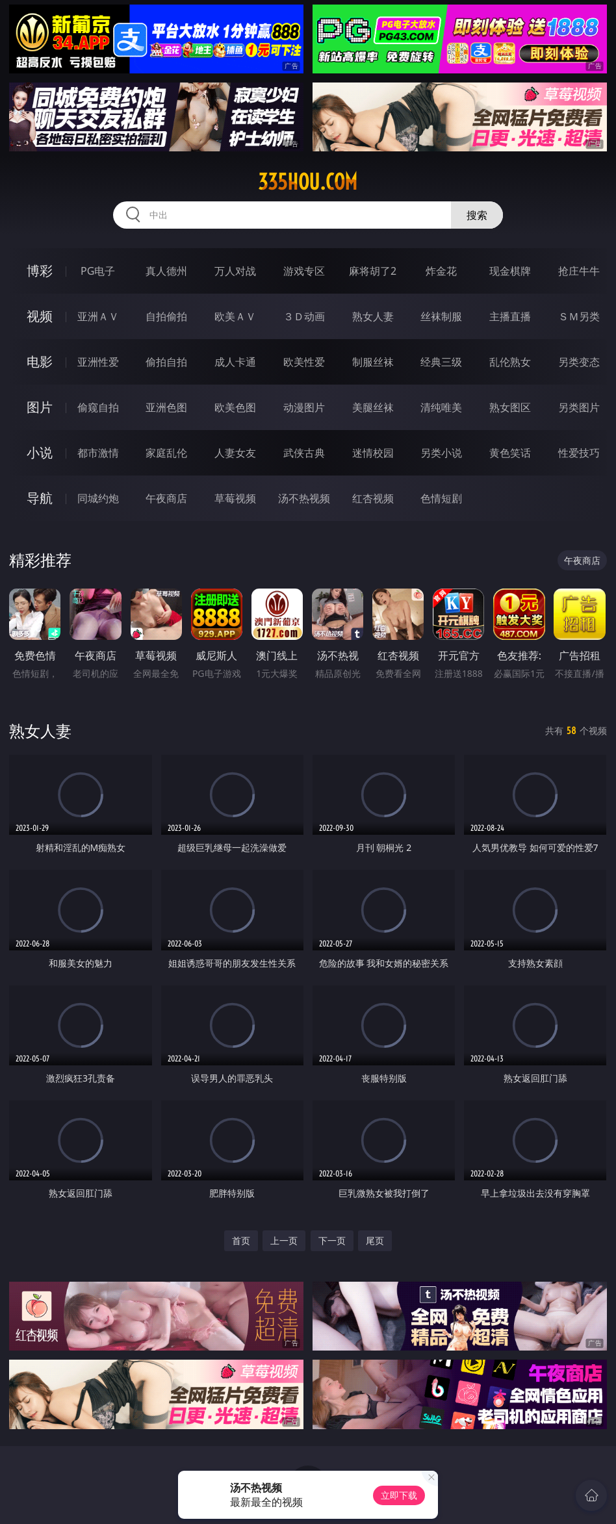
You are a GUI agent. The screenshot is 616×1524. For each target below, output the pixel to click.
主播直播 (510, 316)
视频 (40, 316)
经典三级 (441, 362)
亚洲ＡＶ (98, 316)
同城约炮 (98, 498)
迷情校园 (373, 453)
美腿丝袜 (373, 407)
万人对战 (235, 271)
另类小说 (441, 453)
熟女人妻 (373, 316)
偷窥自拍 (98, 407)
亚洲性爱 (98, 362)
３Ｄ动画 (304, 316)
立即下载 (399, 1495)
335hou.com (307, 182)
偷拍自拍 (166, 362)
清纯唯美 (441, 407)
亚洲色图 (166, 407)
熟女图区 (510, 407)
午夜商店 (166, 498)
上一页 (284, 1240)
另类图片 (579, 407)
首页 (241, 1240)
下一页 (332, 1240)
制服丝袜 (373, 362)
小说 (40, 452)
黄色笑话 (510, 453)
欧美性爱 (304, 362)
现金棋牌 (510, 271)
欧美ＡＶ (235, 316)
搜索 (477, 215)
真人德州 (166, 271)
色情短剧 (441, 498)
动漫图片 (304, 407)
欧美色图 (235, 407)
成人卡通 (235, 362)
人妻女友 (235, 453)
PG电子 (98, 271)
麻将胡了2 (372, 271)
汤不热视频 (304, 498)
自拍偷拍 (166, 316)
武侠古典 (304, 453)
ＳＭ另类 (579, 316)
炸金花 (441, 271)
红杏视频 (373, 498)
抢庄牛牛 (579, 271)
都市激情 (98, 453)
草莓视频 (235, 498)
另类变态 (579, 362)
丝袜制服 (441, 316)
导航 (40, 498)
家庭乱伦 (166, 453)
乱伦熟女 (510, 362)
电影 (40, 361)
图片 (40, 407)
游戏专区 (304, 271)
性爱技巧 (579, 453)
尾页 (375, 1240)
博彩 (40, 270)
